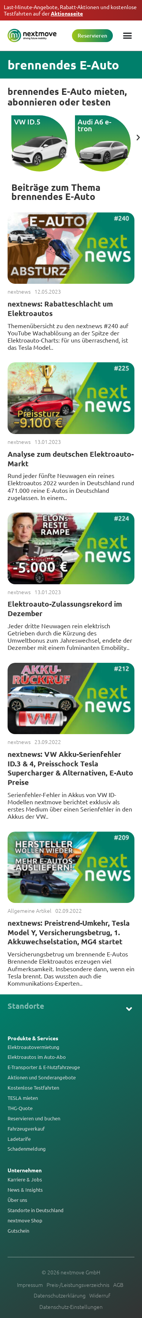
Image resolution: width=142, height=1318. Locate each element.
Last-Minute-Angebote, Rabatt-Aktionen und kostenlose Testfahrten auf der (70, 10)
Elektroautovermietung (33, 1047)
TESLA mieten (23, 1098)
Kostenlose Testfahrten (33, 1088)
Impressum (30, 1284)
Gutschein (18, 1231)
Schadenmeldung (27, 1149)
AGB (118, 1284)
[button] (138, 138)
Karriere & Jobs (25, 1179)
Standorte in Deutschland (36, 1210)
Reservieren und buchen (34, 1118)
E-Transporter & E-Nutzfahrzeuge (44, 1067)
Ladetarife (19, 1139)
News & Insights (25, 1190)
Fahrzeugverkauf (26, 1129)
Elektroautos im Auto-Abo (37, 1057)
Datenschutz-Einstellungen (71, 1306)
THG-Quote (20, 1108)
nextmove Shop (25, 1220)
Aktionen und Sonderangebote (42, 1077)
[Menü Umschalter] (127, 35)
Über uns (17, 1200)
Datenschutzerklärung (60, 1295)
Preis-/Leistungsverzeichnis (78, 1284)
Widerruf (99, 1295)
